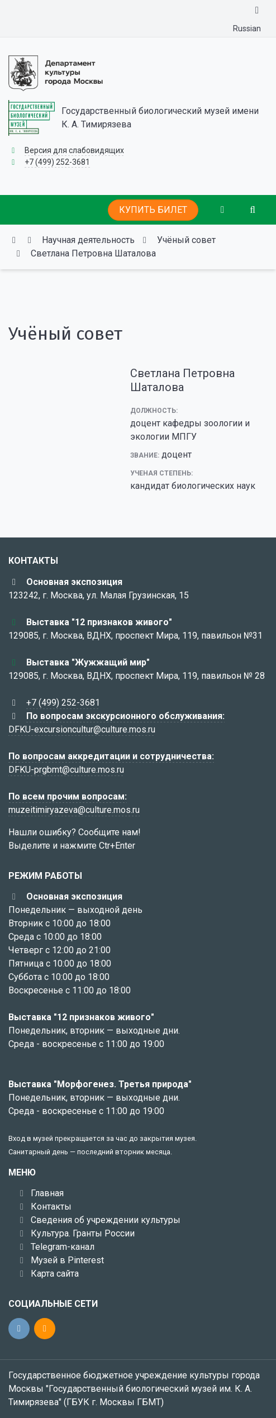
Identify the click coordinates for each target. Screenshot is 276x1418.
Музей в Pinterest (67, 1260)
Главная (47, 1193)
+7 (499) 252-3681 (57, 162)
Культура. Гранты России (83, 1233)
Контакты (51, 1206)
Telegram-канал (62, 1246)
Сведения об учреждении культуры (105, 1220)
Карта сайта (55, 1273)
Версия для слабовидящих (74, 150)
